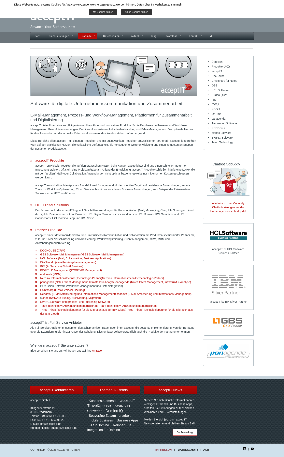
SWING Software (222, 137)
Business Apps (127, 420)
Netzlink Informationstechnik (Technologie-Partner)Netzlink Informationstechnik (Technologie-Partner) (102, 278)
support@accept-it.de (64, 427)
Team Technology (222, 142)
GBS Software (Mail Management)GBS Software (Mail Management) (82, 254)
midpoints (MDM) (50, 274)
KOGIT (216, 109)
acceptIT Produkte (49, 160)
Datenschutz (188, 450)
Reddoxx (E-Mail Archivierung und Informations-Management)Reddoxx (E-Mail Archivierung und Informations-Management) (116, 294)
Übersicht (217, 61)
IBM (214, 99)
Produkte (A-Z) (221, 66)
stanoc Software (221, 132)
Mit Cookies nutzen (103, 12)
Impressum (163, 450)
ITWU (215, 104)
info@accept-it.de (50, 423)
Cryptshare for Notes (224, 80)
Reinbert (119, 425)
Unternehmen (111, 36)
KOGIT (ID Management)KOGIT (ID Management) (71, 270)
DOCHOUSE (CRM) (52, 250)
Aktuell (135, 36)
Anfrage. (97, 350)
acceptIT (217, 71)
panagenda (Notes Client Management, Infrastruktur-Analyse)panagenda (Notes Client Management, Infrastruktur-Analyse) (115, 282)
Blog (154, 36)
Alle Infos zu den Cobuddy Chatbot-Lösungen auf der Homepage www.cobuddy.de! (228, 207)
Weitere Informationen (170, 12)
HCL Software (220, 90)
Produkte (86, 36)
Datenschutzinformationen (200, 4)
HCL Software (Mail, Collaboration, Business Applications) (75, 258)
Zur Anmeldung (185, 432)
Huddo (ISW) (220, 95)
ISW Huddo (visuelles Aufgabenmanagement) (68, 262)
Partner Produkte (48, 230)
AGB (206, 450)
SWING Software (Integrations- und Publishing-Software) (75, 301)
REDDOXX (218, 128)
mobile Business (101, 420)
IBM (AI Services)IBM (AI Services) (61, 266)
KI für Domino (99, 425)
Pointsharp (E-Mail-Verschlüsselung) (62, 290)
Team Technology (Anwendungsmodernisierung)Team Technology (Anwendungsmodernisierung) (99, 305)
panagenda (218, 118)
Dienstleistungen (59, 36)
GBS (215, 85)
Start (37, 36)
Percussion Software (224, 123)
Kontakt (193, 36)
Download (171, 36)
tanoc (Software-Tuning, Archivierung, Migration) (71, 297)
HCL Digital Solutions (52, 205)
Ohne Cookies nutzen (136, 12)
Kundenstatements (102, 401)
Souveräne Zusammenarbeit (110, 416)
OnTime (216, 113)
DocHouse (218, 76)
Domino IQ (114, 411)
